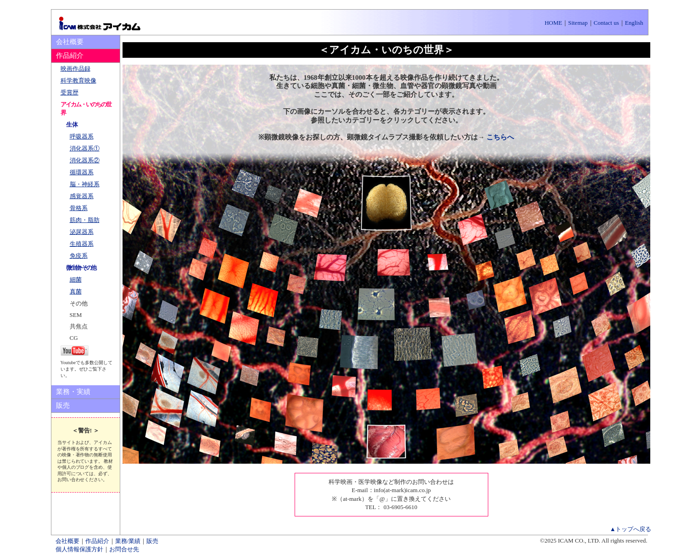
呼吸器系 (82, 136)
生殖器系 (82, 243)
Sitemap (578, 22)
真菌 (76, 291)
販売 (63, 405)
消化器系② (85, 160)
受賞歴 (69, 92)
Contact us (606, 22)
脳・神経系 (85, 184)
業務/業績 (128, 541)
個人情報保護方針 (79, 549)
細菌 (76, 279)
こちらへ (500, 137)
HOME (553, 22)
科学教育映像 (78, 80)
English (634, 22)
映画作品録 (75, 68)
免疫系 (79, 255)
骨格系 (79, 208)
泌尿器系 (82, 231)
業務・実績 (73, 391)
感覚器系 (82, 196)
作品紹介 (97, 541)
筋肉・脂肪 (85, 219)
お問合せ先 (124, 549)
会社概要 (70, 41)
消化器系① (85, 148)
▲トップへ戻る (631, 529)
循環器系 (82, 172)
